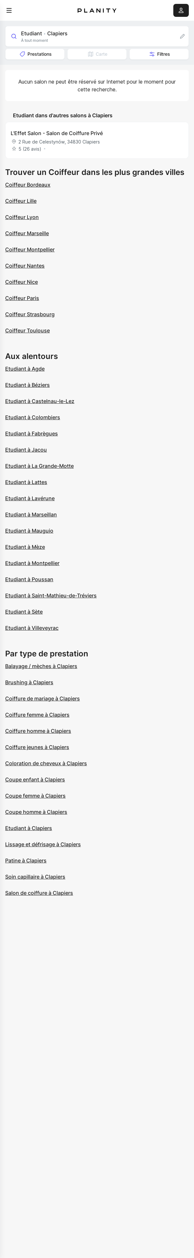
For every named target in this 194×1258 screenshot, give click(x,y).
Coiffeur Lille (21, 201)
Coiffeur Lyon (22, 217)
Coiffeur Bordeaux (27, 184)
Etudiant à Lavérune (30, 498)
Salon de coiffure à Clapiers (39, 893)
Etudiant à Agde (25, 368)
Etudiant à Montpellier (32, 563)
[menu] (9, 10)
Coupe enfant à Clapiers (35, 779)
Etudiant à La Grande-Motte (39, 466)
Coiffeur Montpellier (30, 249)
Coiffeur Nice (21, 282)
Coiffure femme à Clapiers (37, 714)
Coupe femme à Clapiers (35, 795)
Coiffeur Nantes (25, 265)
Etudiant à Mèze (25, 547)
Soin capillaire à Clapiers (35, 876)
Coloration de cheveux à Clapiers (46, 763)
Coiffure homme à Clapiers (38, 731)
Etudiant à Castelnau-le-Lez (39, 401)
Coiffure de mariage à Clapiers (42, 698)
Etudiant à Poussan (29, 579)
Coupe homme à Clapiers (36, 812)
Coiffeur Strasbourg (30, 314)
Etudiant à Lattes (26, 482)
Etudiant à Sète (24, 611)
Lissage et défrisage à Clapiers (43, 844)
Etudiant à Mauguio (29, 530)
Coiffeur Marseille (27, 233)
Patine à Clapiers (26, 860)
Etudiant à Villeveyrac (32, 628)
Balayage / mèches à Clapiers (41, 666)
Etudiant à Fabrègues (31, 433)
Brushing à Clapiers (29, 682)
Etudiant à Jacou (26, 449)
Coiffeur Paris (22, 298)
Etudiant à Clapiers (28, 828)
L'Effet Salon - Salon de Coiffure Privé (57, 133)
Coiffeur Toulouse (27, 330)
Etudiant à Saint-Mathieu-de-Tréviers (51, 595)
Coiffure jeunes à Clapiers (37, 747)
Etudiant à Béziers (27, 385)
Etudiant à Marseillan (31, 514)
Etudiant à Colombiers (32, 417)
